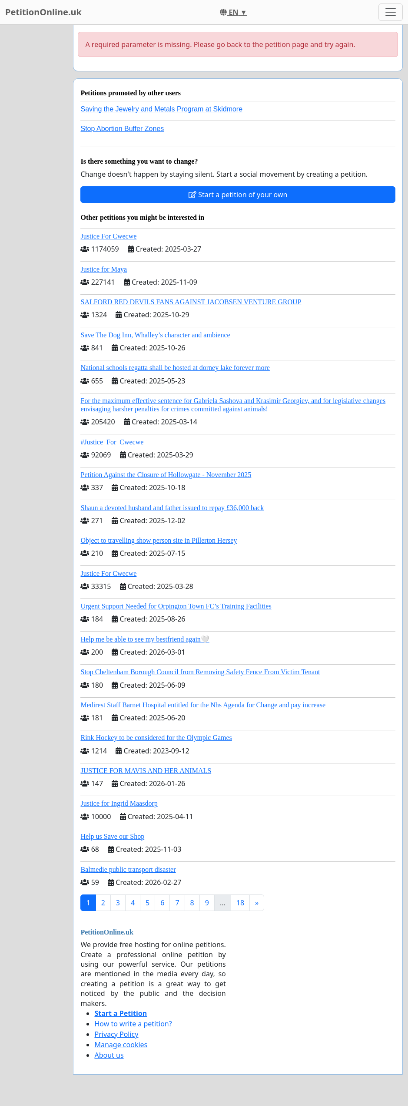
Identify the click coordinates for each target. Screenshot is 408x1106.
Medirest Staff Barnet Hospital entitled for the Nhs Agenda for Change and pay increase (202, 705)
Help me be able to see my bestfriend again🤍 (144, 639)
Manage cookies (120, 1044)
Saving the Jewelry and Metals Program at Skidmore (161, 109)
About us (108, 1055)
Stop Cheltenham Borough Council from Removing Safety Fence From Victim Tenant (200, 672)
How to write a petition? (133, 1024)
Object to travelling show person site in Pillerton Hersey (158, 540)
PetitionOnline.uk (43, 12)
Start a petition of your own (238, 194)
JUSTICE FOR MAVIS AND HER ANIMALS (145, 770)
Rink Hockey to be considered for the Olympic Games (156, 737)
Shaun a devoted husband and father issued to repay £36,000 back (172, 507)
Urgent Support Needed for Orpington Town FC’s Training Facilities (175, 606)
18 (240, 903)
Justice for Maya (103, 269)
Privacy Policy (116, 1034)
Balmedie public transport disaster (128, 869)
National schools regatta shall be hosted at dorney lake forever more (174, 367)
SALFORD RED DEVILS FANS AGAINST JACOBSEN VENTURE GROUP (190, 302)
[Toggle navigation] (390, 12)
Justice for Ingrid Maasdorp (118, 803)
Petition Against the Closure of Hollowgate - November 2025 (165, 474)
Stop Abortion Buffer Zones (122, 128)
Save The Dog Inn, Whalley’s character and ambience (155, 335)
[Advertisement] (34, 155)
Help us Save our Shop (112, 836)
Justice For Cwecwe (108, 236)
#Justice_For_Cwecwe (111, 442)
